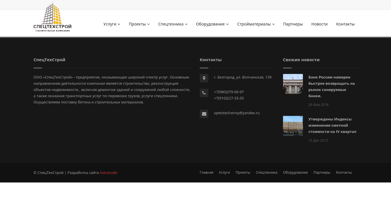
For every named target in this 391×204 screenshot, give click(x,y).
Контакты (345, 24)
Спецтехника (173, 24)
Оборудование (212, 24)
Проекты (139, 24)
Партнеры (293, 24)
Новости (319, 24)
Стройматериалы (256, 24)
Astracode (108, 172)
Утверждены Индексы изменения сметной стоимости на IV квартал (333, 125)
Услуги (111, 24)
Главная (206, 172)
